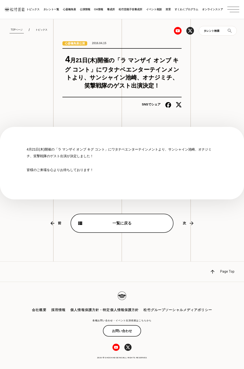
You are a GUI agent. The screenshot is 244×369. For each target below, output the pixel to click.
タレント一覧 (51, 9)
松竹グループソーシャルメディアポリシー (177, 310)
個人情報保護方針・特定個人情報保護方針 (104, 310)
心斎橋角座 (69, 9)
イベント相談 (154, 9)
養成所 (111, 9)
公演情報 (85, 9)
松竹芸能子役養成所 (130, 9)
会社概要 (39, 310)
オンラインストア (212, 9)
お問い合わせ (122, 331)
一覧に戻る (122, 223)
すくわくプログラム (186, 9)
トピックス (33, 9)
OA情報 (98, 9)
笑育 (168, 9)
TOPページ (17, 29)
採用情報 (58, 310)
